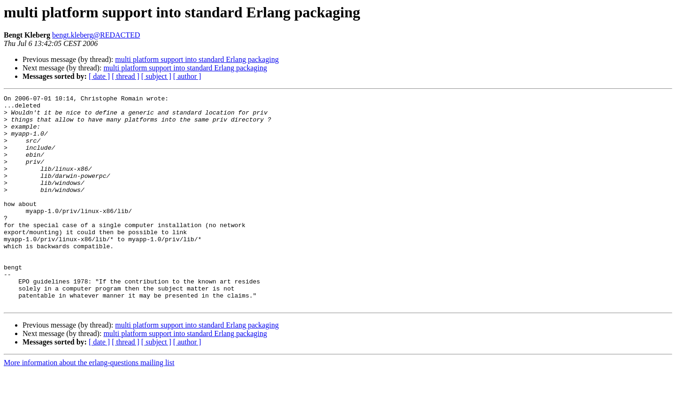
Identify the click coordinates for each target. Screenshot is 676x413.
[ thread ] (125, 76)
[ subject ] (156, 76)
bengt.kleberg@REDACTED (96, 35)
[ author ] (187, 76)
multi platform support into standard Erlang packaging (196, 59)
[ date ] (99, 76)
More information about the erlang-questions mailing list (89, 405)
